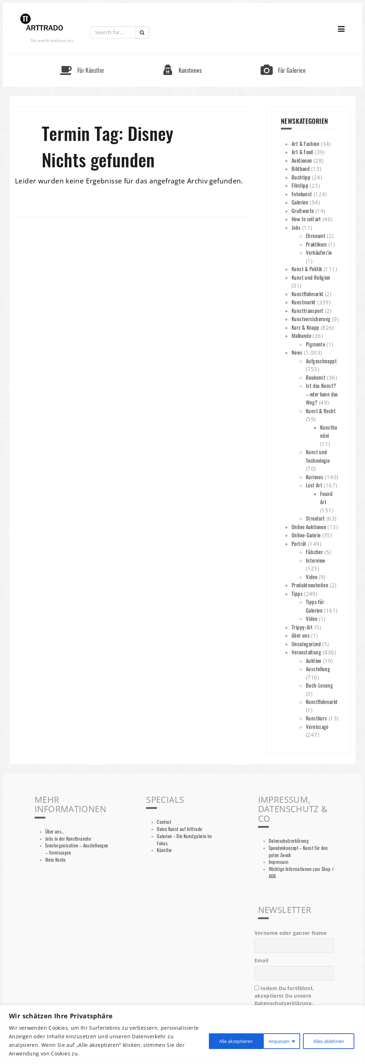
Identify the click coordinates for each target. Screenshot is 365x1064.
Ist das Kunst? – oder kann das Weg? (322, 393)
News (297, 352)
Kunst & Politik (307, 269)
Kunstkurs (316, 718)
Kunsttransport (307, 310)
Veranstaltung (306, 652)
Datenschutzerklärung (289, 840)
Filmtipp (300, 185)
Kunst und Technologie (318, 456)
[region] (182, 1034)
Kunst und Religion (311, 277)
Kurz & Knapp (305, 327)
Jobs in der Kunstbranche (68, 838)
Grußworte (303, 210)
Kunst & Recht (321, 411)
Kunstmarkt (304, 302)
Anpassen (212, 1040)
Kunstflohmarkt (307, 294)
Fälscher (314, 552)
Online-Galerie (306, 535)
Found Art (326, 498)
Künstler (164, 850)
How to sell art (306, 219)
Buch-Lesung (319, 685)
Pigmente (315, 344)
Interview (315, 560)
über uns (301, 635)
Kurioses (314, 477)
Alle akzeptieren (326, 1040)
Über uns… (54, 831)
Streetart (315, 518)
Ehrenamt (315, 235)
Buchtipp (301, 177)
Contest (164, 822)
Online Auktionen (309, 527)
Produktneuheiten (310, 585)
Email (262, 960)
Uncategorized (306, 644)
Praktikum (316, 244)
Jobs (296, 227)
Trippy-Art (302, 627)
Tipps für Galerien (315, 606)
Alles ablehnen (266, 1040)
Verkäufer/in (319, 252)
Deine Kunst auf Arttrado (179, 829)
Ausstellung (318, 669)
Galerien (300, 202)
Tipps (297, 593)
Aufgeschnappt (321, 361)
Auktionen (302, 160)
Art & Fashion (305, 143)
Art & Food (302, 152)
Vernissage (317, 726)
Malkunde (301, 335)
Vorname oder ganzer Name (291, 932)
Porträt (299, 543)
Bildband (301, 168)
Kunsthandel (328, 431)
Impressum (278, 861)
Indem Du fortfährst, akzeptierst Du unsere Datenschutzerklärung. (284, 996)
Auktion (314, 660)
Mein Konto (55, 859)
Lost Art (314, 485)
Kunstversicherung (311, 319)
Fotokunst (302, 194)
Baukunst (315, 377)
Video (311, 577)
